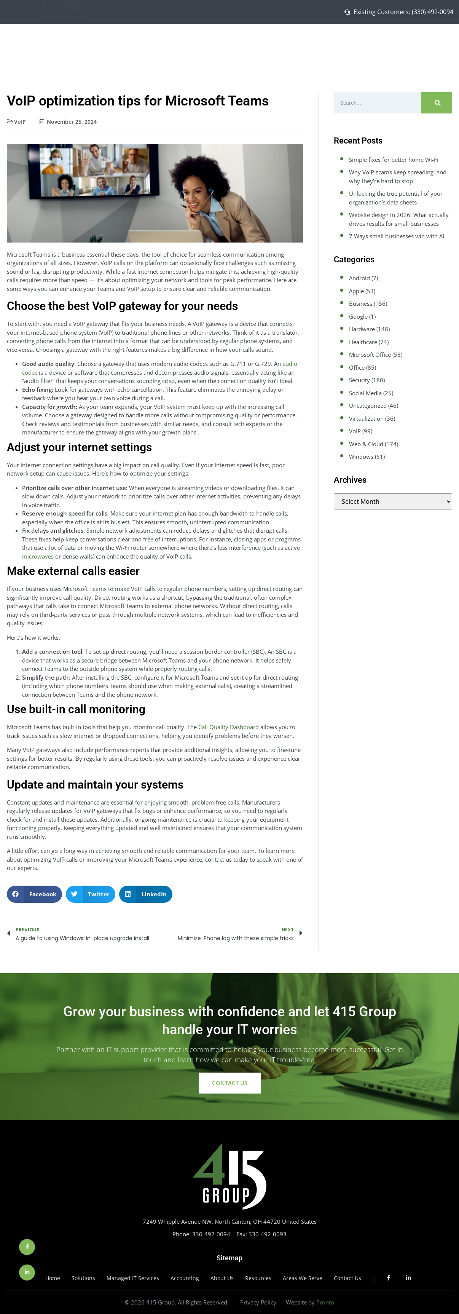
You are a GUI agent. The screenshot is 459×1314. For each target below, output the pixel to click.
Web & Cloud (366, 444)
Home (247, 42)
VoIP (20, 121)
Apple (356, 291)
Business (360, 303)
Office (357, 367)
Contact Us (430, 42)
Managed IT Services (335, 42)
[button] (34, 894)
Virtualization (366, 418)
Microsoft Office (370, 354)
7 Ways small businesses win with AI (396, 236)
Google (358, 316)
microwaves (38, 556)
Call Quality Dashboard (228, 727)
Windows (361, 456)
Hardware (362, 329)
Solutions (280, 42)
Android (359, 278)
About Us (390, 42)
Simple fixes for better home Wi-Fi (393, 159)
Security (359, 380)
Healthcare (363, 342)
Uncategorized (368, 405)
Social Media (365, 393)
